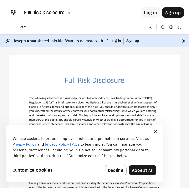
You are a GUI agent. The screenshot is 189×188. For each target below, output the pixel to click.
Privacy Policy (24, 144)
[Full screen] (179, 27)
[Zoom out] (163, 27)
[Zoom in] (171, 27)
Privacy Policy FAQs (62, 144)
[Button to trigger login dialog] (150, 12)
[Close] (184, 41)
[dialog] (84, 153)
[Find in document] (150, 27)
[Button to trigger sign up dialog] (173, 12)
